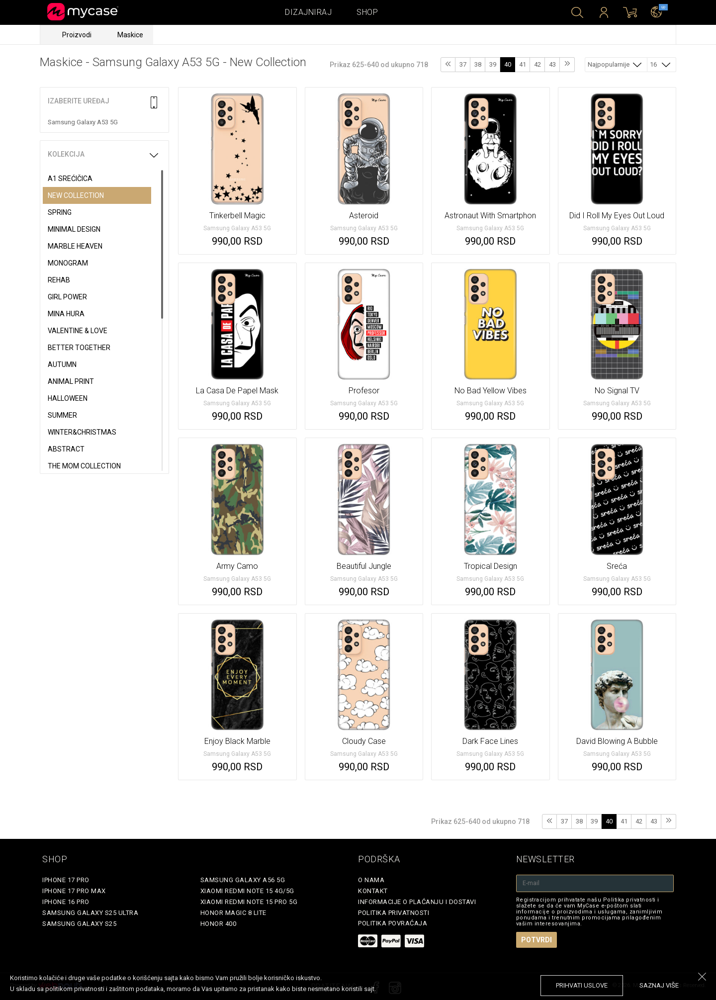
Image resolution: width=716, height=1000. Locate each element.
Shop (367, 12)
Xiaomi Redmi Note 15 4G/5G (247, 891)
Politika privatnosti (393, 912)
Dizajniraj (308, 12)
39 (492, 64)
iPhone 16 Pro (66, 902)
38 (477, 64)
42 (537, 64)
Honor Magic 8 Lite (233, 912)
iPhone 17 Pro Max (74, 891)
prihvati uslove (582, 985)
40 (507, 64)
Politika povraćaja (392, 923)
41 (522, 64)
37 (462, 64)
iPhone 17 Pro (66, 880)
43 (552, 64)
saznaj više (659, 985)
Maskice (130, 35)
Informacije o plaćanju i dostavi (417, 902)
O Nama (371, 880)
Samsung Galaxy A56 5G (242, 880)
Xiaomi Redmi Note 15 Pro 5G (249, 902)
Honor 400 (218, 923)
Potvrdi (536, 940)
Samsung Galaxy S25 (79, 923)
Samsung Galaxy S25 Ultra (90, 912)
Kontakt (373, 891)
